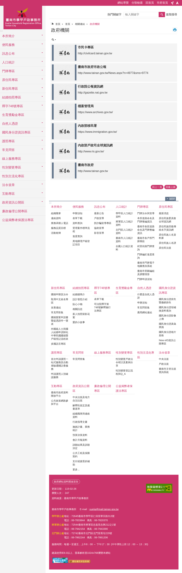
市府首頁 (162, 2)
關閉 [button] (172, 198)
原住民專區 (166, 206)
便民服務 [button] (8, 45)
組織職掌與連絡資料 (81, 415)
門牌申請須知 (144, 279)
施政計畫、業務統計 (81, 428)
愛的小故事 (79, 322)
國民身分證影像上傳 (167, 317)
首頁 (57, 24)
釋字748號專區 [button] (12, 106)
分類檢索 (137, 2)
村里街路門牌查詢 (145, 248)
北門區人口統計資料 (124, 231)
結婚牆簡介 (79, 294)
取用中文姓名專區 (59, 301)
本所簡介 (56, 206)
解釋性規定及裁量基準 (81, 407)
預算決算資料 (80, 435)
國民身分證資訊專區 (167, 290)
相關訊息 (77, 309)
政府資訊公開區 (81, 388)
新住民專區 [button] (10, 88)
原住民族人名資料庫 (167, 236)
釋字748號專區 (102, 290)
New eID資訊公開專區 (167, 342)
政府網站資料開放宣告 (66, 481)
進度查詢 (77, 236)
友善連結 (56, 307)
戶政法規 (164, 364)
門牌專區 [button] (8, 71)
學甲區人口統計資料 (124, 215)
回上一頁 (157, 187)
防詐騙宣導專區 (102, 223)
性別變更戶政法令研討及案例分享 (124, 362)
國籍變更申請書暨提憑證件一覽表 (59, 320)
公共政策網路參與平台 (59, 402)
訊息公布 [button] (8, 53)
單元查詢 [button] (53, 40)
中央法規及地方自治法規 (81, 399)
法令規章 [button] (8, 185)
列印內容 (175, 29)
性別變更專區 (124, 352)
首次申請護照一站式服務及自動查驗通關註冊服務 (59, 364)
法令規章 (164, 352)
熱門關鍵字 (114, 14)
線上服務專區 (11, 158)
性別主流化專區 (13, 176)
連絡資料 (56, 218)
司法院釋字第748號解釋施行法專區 (102, 307)
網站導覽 (123, 2)
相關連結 (80, 24)
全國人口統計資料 (124, 248)
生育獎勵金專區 (13, 115)
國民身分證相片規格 (167, 334)
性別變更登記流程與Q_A (124, 372)
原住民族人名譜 (167, 242)
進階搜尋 (171, 14)
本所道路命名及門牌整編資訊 (145, 220)
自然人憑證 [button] (10, 123)
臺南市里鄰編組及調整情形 (145, 273)
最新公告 (99, 213)
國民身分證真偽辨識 (167, 325)
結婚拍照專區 (81, 287)
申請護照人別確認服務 (59, 375)
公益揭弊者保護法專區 (18, 220)
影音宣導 (99, 233)
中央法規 (164, 359)
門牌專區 (143, 206)
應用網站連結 (144, 312)
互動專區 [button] (8, 193)
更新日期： (58, 488)
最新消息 (164, 213)
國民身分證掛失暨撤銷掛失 (167, 301)
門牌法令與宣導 (145, 213)
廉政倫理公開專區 (14, 211)
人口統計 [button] (8, 62)
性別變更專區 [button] (11, 167)
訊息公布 (99, 206)
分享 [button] (172, 3)
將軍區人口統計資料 (124, 223)
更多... (76, 469)
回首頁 (150, 2)
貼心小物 (77, 304)
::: (4, 2)
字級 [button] (177, 3)
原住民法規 (165, 247)
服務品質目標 (58, 228)
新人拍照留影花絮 (81, 316)
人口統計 (121, 206)
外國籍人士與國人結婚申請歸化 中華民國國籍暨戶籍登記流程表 (59, 333)
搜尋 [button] (162, 14)
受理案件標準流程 (81, 230)
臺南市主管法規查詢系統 (167, 370)
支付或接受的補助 (81, 463)
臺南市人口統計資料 (124, 240)
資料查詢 (77, 223)
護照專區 (56, 352)
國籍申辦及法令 (59, 294)
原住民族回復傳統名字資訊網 (167, 228)
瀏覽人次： (58, 493)
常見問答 (78, 352)
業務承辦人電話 (59, 223)
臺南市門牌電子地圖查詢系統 (145, 264)
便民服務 (78, 206)
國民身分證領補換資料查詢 (167, 309)
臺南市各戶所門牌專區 (145, 240)
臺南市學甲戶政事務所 (23, 17)
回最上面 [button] (171, 187)
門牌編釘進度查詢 (145, 256)
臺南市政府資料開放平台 (59, 394)
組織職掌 (56, 213)
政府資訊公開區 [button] (13, 202)
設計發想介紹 (80, 299)
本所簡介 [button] (8, 36)
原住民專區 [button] (10, 80)
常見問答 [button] (8, 150)
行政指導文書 (80, 421)
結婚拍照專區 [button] (11, 97)
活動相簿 (56, 233)
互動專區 (56, 386)
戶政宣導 (99, 218)
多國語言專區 (58, 343)
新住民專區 (58, 287)
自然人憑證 (144, 287)
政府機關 (95, 24)
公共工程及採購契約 (81, 455)
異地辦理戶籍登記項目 (81, 243)
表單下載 (77, 218)
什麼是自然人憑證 (145, 296)
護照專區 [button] (8, 141)
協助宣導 (99, 228)
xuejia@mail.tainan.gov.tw (104, 509)
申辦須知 (77, 213)
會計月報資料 (80, 440)
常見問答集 (57, 312)
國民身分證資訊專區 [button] (16, 132)
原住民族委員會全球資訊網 (167, 220)
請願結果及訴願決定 (81, 446)
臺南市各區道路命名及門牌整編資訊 (145, 229)
